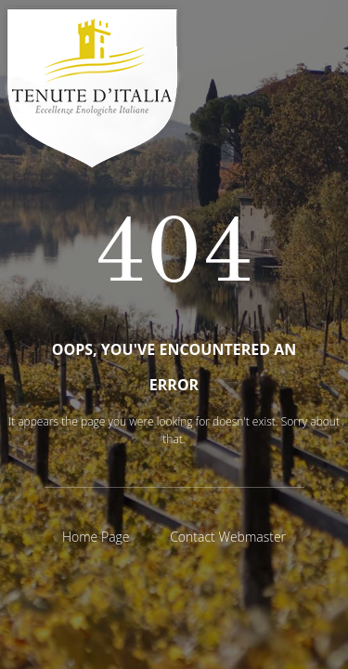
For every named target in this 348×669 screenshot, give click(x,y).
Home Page (96, 536)
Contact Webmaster (228, 536)
